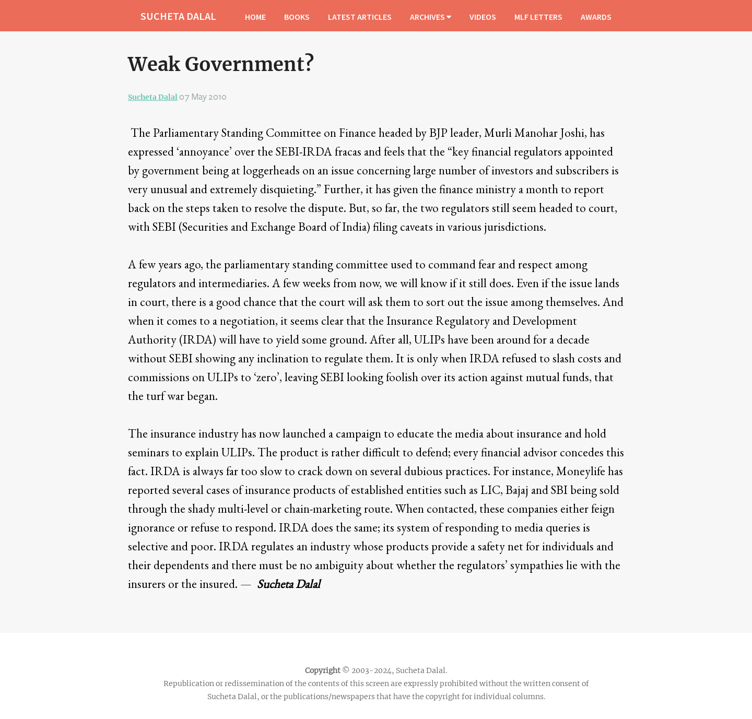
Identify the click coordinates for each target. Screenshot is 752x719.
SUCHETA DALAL (178, 15)
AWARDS (596, 16)
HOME (255, 16)
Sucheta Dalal (153, 97)
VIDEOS (482, 16)
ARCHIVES (430, 16)
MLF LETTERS (538, 16)
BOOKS (297, 16)
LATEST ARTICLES (360, 16)
